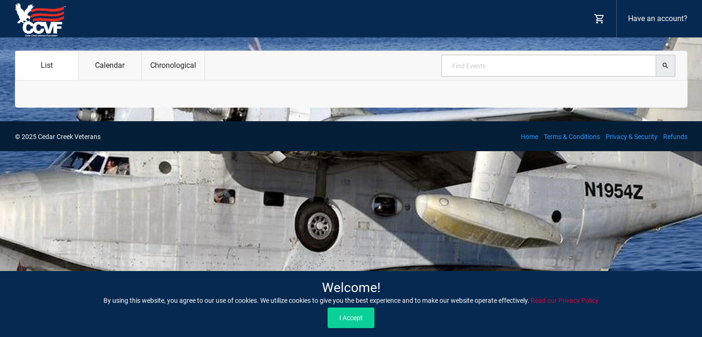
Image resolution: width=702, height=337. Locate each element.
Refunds (675, 136)
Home (529, 136)
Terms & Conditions (572, 136)
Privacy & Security (632, 136)
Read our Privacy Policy (565, 300)
